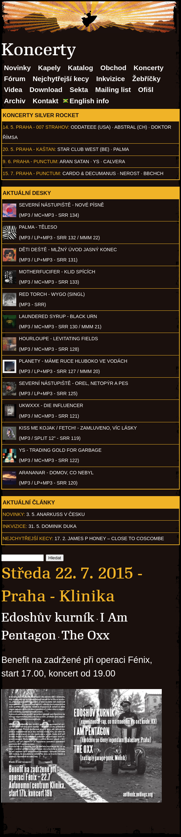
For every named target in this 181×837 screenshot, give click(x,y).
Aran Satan (74, 161)
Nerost (130, 173)
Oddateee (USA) (90, 127)
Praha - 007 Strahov (42, 127)
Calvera (114, 161)
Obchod (113, 67)
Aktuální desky (27, 193)
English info (89, 101)
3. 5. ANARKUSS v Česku (56, 514)
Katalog (80, 67)
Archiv (15, 101)
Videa (13, 89)
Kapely (49, 67)
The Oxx (85, 635)
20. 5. (9, 149)
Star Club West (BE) (83, 149)
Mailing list (113, 89)
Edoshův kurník (47, 617)
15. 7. (9, 173)
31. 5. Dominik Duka (53, 526)
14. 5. (9, 127)
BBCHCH (153, 173)
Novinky (17, 67)
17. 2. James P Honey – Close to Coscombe (109, 538)
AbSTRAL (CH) (130, 127)
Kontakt (45, 101)
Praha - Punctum (35, 161)
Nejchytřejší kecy (60, 78)
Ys (96, 161)
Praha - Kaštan (35, 149)
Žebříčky (146, 78)
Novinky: (14, 514)
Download (46, 89)
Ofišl (145, 89)
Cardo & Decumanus (89, 173)
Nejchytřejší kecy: (28, 538)
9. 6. (7, 161)
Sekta (79, 89)
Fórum (15, 78)
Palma (121, 149)
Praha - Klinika (58, 596)
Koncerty (148, 67)
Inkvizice (110, 78)
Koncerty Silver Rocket (41, 115)
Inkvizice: (15, 526)
